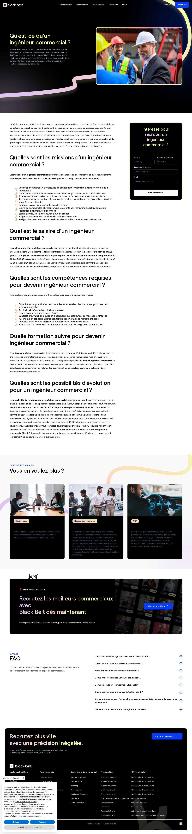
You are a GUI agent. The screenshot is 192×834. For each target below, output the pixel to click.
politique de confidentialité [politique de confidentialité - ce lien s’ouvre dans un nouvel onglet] (14, 792)
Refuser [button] (16, 822)
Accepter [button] (42, 822)
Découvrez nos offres (98, 426)
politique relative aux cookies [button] (25, 802)
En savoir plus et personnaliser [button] (29, 827)
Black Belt (28, 433)
